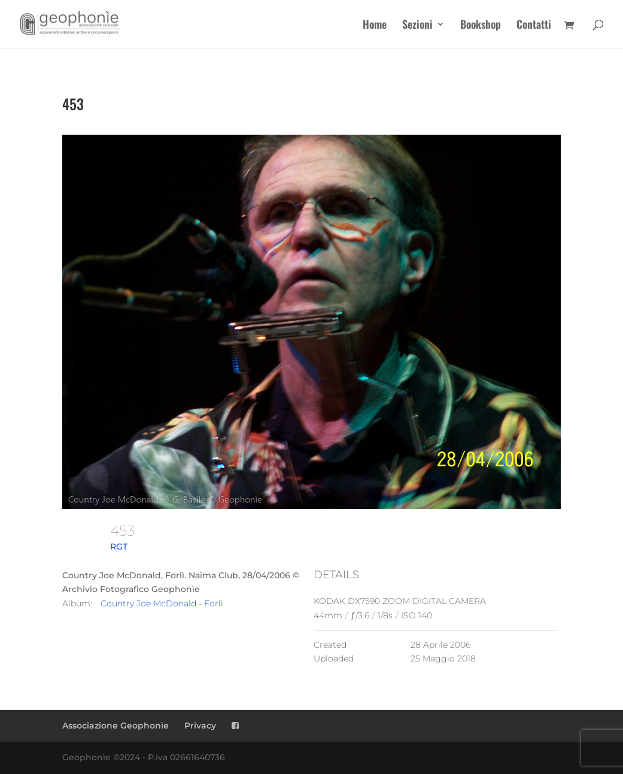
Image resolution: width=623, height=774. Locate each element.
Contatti (533, 26)
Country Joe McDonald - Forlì (162, 603)
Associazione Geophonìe (115, 725)
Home (375, 26)
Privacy (200, 725)
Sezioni (417, 26)
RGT (118, 546)
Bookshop (480, 26)
